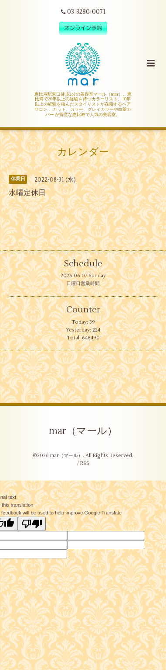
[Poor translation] (32, 524)
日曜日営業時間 (83, 283)
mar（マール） (83, 431)
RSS (84, 463)
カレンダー (83, 152)
